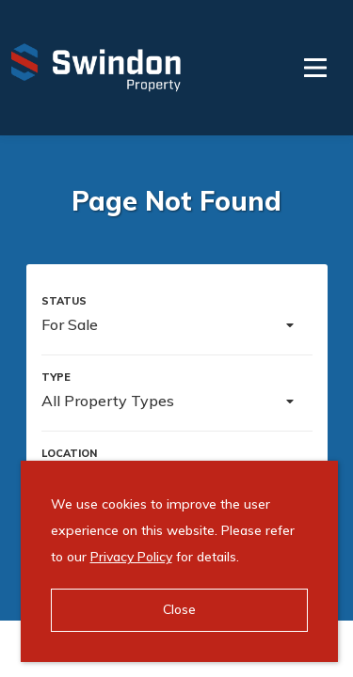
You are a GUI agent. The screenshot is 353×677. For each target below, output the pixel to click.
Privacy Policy (131, 556)
